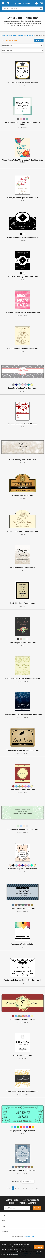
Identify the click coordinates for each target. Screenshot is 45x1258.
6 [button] (26, 1188)
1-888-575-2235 (29, 1236)
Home (3, 35)
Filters (39, 40)
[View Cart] (41, 3)
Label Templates (11, 35)
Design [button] (4, 1220)
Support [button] (4, 1226)
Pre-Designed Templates (25, 35)
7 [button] (29, 1188)
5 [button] (23, 1188)
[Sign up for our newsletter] (17, 1208)
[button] (3, 3)
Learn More (38, 1252)
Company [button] (5, 1231)
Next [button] (36, 1188)
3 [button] (18, 1188)
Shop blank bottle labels (26, 25)
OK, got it (38, 1247)
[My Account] (36, 3)
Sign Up (37, 1208)
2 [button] (15, 1188)
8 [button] (32, 1188)
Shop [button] (3, 1215)
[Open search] (41, 8)
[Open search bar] (8, 3)
